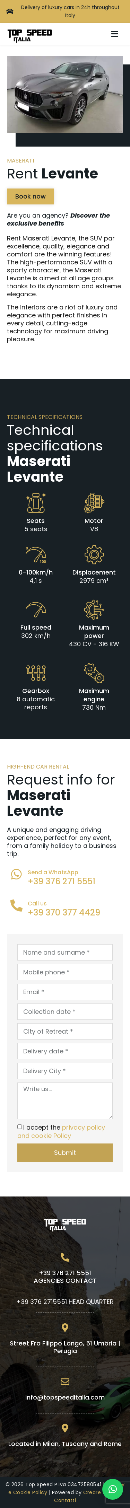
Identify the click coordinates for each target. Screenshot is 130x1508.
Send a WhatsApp (53, 872)
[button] (114, 34)
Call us (37, 904)
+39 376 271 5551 (61, 881)
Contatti (65, 1500)
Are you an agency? (58, 219)
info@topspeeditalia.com (65, 1397)
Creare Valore (101, 1492)
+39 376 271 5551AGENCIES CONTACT (65, 1277)
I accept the (61, 1131)
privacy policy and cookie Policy (61, 1131)
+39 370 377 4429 (64, 912)
